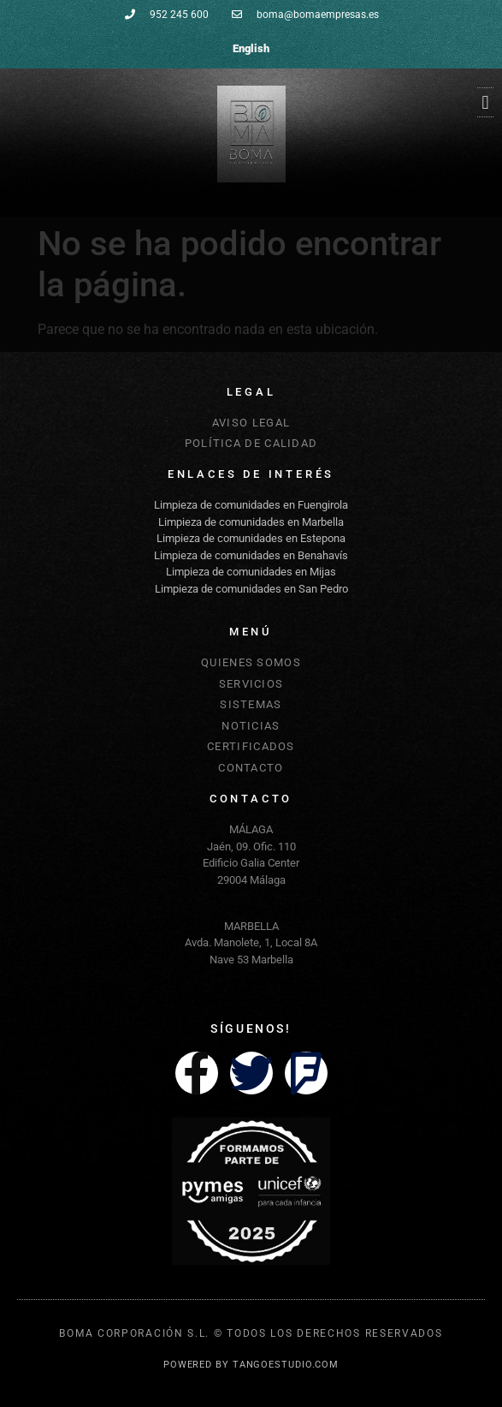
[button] (485, 102)
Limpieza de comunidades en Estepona (251, 538)
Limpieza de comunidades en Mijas (251, 571)
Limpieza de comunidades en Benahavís (251, 555)
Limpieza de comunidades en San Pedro (251, 588)
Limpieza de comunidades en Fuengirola (251, 504)
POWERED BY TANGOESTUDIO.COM (251, 1364)
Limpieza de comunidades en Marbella (251, 522)
